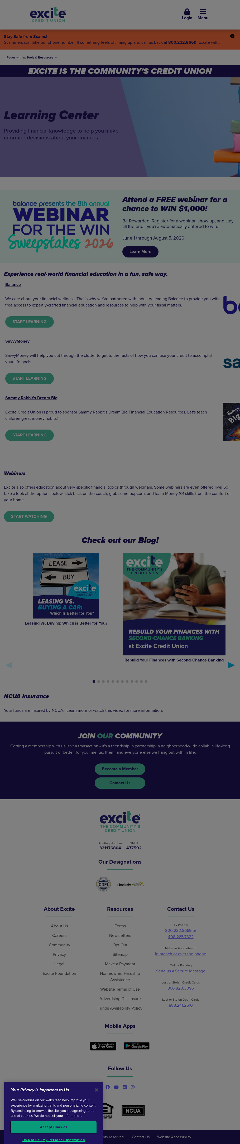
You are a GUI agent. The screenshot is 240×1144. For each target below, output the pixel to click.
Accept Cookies (53, 1135)
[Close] (96, 1098)
